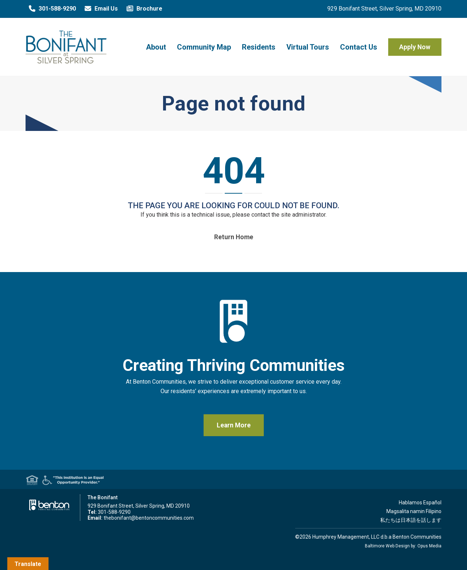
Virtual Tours (307, 47)
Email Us (99, 9)
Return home (233, 237)
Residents (258, 47)
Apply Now (415, 47)
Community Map (204, 47)
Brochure (142, 9)
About (156, 47)
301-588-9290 (51, 9)
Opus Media (429, 545)
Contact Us (358, 47)
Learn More (234, 425)
